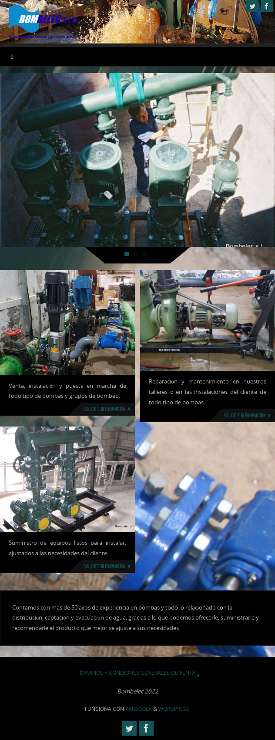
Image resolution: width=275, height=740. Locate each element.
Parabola (138, 709)
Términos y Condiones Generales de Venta (136, 673)
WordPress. (174, 709)
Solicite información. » (107, 409)
